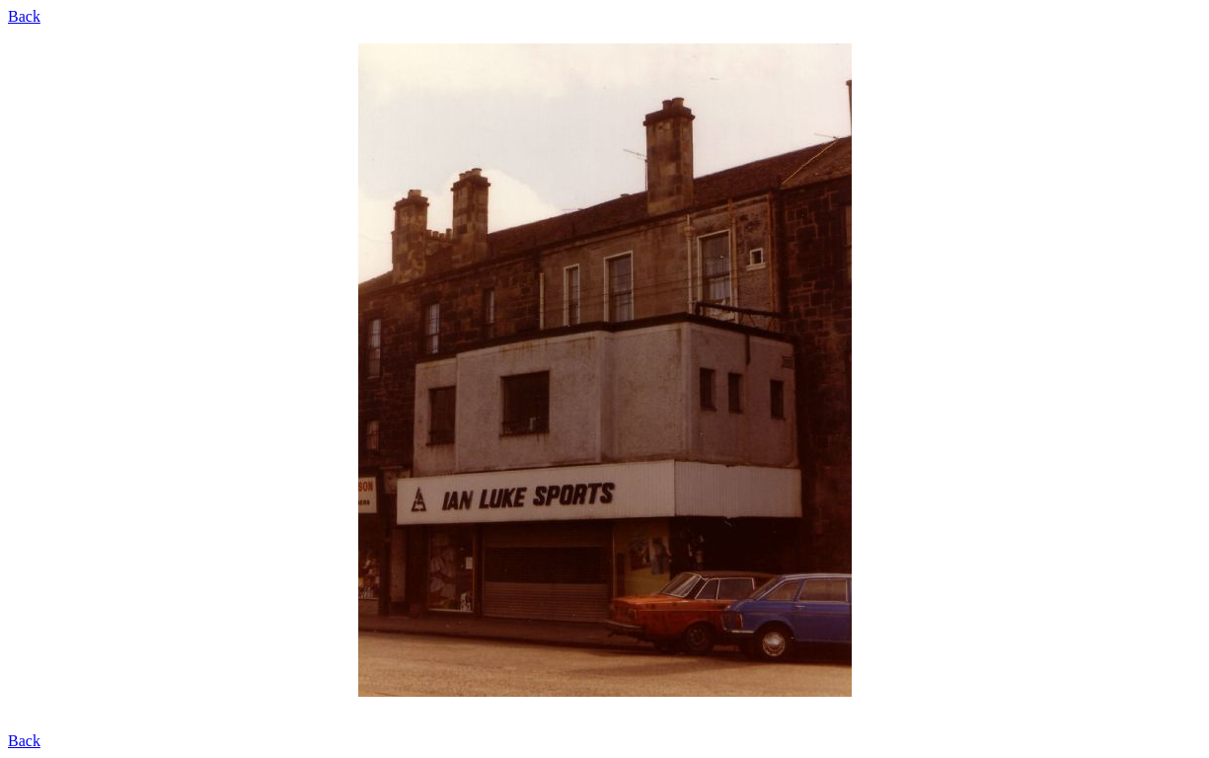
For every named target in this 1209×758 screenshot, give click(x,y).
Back (24, 16)
